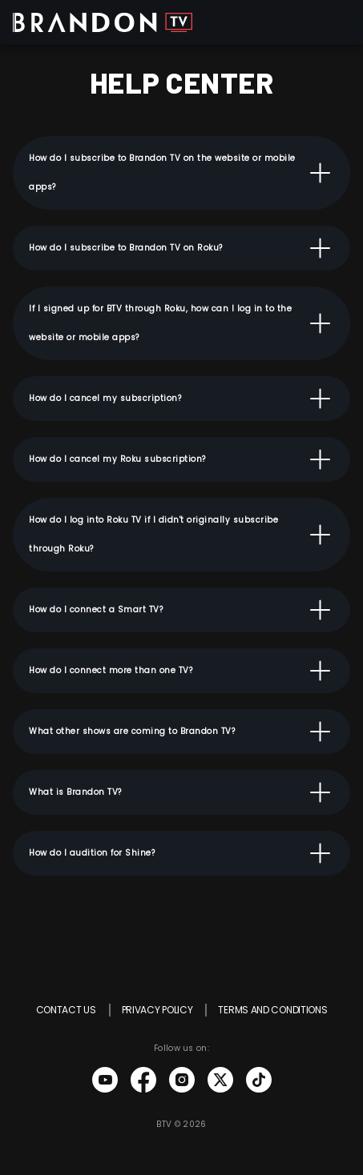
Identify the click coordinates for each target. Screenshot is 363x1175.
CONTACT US (66, 1010)
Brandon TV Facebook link (143, 1080)
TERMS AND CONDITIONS (272, 1010)
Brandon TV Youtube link (105, 1080)
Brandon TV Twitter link (220, 1080)
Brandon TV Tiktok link (259, 1080)
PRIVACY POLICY (157, 1010)
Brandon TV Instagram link (182, 1080)
